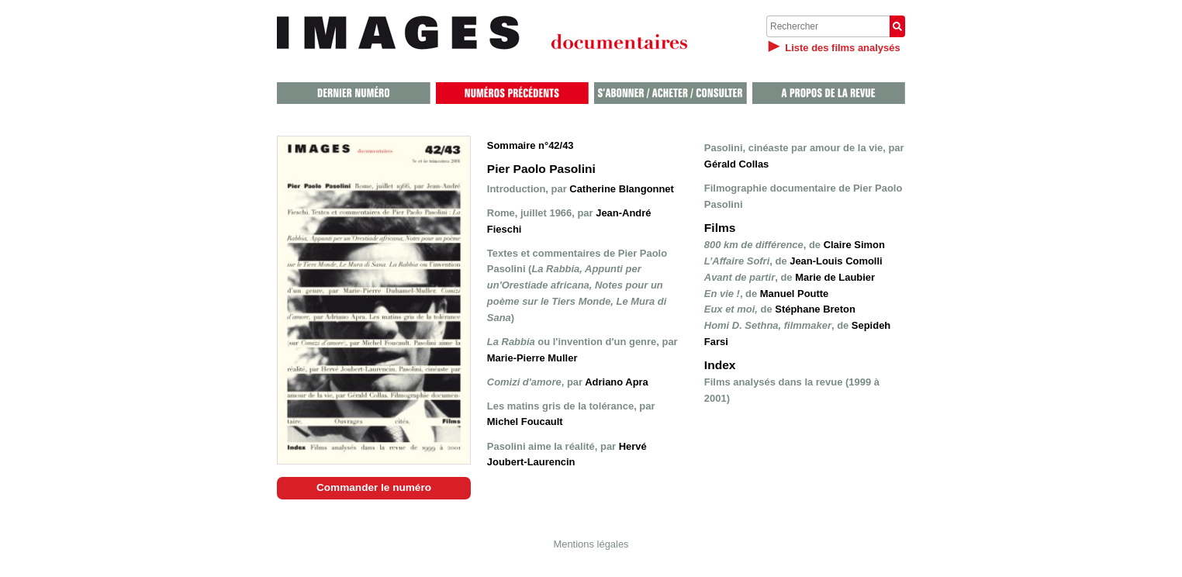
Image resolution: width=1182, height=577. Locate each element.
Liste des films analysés (842, 48)
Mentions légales (590, 544)
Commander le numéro (373, 487)
